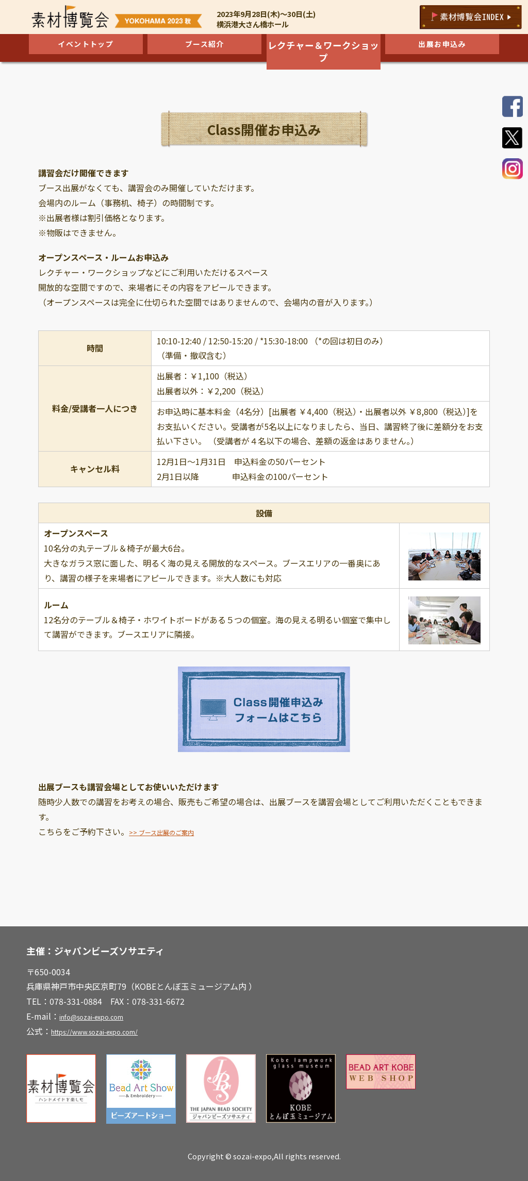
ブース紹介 (204, 46)
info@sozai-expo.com (101, 1016)
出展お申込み (442, 46)
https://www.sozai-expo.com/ (108, 1031)
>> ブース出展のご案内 (171, 831)
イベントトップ (86, 46)
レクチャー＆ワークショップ (323, 46)
